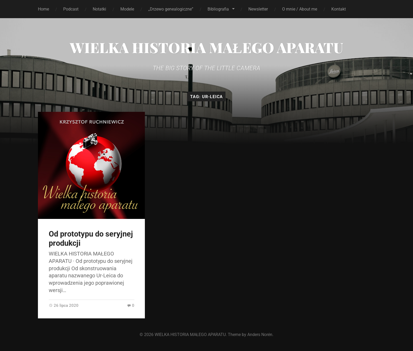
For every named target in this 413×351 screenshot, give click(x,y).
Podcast (70, 9)
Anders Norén (259, 334)
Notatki (99, 9)
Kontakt (338, 9)
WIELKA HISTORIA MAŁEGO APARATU (206, 47)
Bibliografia (218, 9)
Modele (127, 9)
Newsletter (258, 9)
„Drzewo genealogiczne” (170, 9)
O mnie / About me (299, 9)
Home (43, 9)
